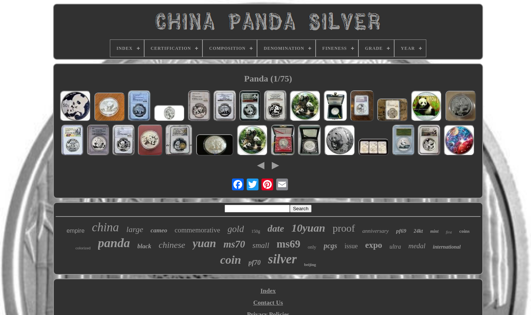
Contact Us (268, 302)
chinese (172, 245)
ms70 (234, 244)
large (134, 229)
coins (464, 231)
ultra (395, 246)
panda (114, 243)
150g (255, 231)
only (312, 247)
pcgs (330, 246)
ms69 (288, 244)
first (449, 232)
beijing (310, 264)
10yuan (308, 228)
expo (373, 245)
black (145, 246)
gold (236, 229)
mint (434, 231)
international (447, 247)
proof (344, 228)
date (275, 228)
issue (351, 246)
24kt (418, 231)
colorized (83, 248)
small (261, 245)
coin (230, 259)
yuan (204, 243)
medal (416, 246)
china (105, 227)
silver (282, 259)
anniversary (375, 231)
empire (75, 231)
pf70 (255, 262)
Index (268, 290)
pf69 (401, 231)
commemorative (197, 230)
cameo (158, 230)
